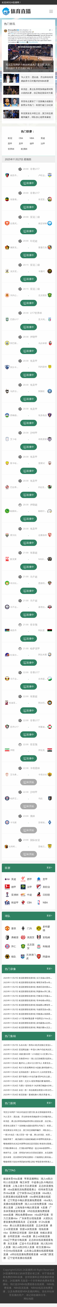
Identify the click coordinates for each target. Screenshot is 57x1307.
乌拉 (40, 798)
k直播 (44, 1207)
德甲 (32, 143)
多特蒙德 (46, 928)
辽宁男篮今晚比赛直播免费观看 (25, 1200)
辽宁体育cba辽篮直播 (28, 1193)
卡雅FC (41, 271)
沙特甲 (33, 432)
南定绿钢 (42, 223)
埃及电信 (42, 415)
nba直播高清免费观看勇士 (22, 1189)
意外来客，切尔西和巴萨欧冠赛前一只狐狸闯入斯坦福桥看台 (30, 1157)
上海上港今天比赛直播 (24, 1185)
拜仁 (13, 946)
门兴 (29, 928)
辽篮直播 (32, 1222)
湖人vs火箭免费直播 (36, 1204)
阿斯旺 (41, 391)
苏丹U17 (14, 726)
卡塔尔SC (42, 774)
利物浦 (46, 946)
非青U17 (35, 169)
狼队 (13, 956)
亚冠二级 (35, 217)
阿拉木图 (42, 654)
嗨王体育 (24, 1182)
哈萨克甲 (35, 648)
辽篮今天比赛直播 (29, 1243)
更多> (49, 867)
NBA (32, 138)
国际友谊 (35, 840)
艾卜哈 (13, 439)
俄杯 (32, 816)
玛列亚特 (42, 366)
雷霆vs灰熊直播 (28, 1229)
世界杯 (11, 148)
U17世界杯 (36, 313)
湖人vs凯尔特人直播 (23, 1247)
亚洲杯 (15, 894)
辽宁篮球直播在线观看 (20, 1258)
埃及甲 (33, 360)
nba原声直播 (42, 1214)
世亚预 (33, 744)
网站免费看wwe (24, 1214)
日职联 (46, 894)
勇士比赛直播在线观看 (22, 1225)
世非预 (33, 624)
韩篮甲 (15, 902)
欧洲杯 (24, 148)
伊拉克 (41, 750)
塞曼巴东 (42, 247)
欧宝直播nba (43, 1247)
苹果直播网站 (31, 1178)
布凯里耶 (42, 439)
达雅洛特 (42, 535)
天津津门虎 (31, 956)
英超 (43, 138)
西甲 (10, 143)
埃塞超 (33, 552)
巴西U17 (14, 319)
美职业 (46, 887)
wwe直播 (8, 1214)
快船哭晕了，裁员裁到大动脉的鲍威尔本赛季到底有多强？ (29, 1139)
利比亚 (41, 630)
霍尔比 (13, 535)
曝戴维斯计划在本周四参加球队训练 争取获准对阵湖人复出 (29, 1161)
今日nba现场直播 (12, 1250)
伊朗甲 (33, 336)
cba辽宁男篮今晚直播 (15, 1240)
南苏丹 (13, 630)
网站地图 (28, 1298)
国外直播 (33, 1232)
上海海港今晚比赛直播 (27, 1207)
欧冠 (10, 138)
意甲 (21, 143)
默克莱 (13, 559)
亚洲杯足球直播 (18, 1232)
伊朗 (12, 750)
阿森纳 (46, 956)
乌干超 (33, 576)
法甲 (43, 143)
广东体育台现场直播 (30, 1218)
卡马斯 (13, 822)
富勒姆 (46, 937)
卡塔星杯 (35, 768)
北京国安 (42, 295)
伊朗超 (33, 504)
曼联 (13, 928)
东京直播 (12, 1243)
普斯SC (41, 463)
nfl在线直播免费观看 (38, 1211)
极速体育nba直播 (12, 1178)
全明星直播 (14, 1236)
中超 (29, 894)
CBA (21, 138)
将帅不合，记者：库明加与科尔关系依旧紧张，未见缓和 (28, 1152)
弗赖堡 (15, 937)
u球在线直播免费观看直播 (24, 1254)
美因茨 (30, 937)
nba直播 (26, 1236)
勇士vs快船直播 (41, 1236)
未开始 (28, 782)
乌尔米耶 (42, 343)
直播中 (28, 183)
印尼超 (33, 241)
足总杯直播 (42, 1225)
